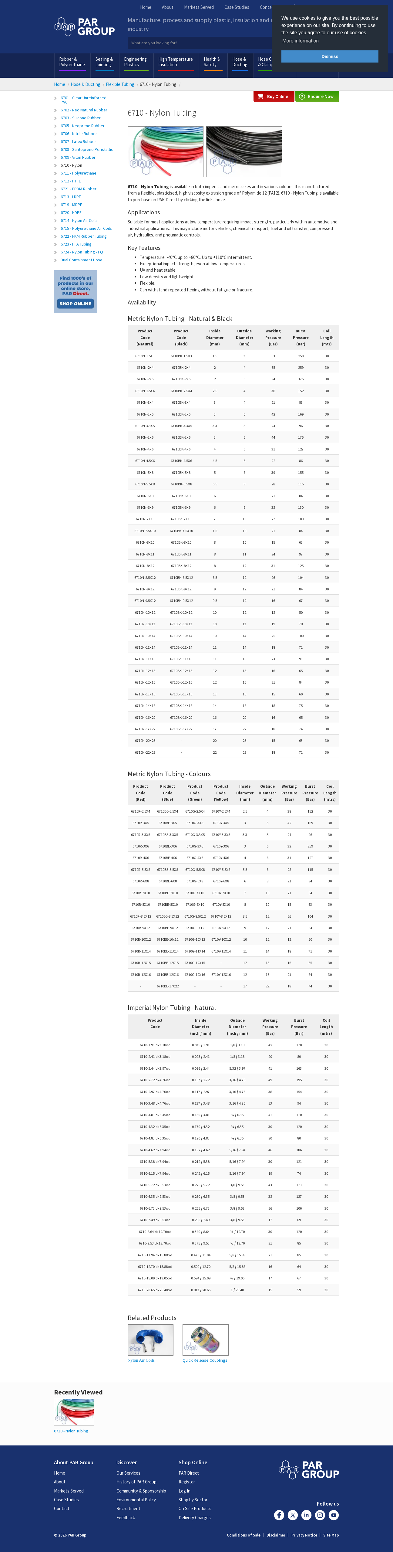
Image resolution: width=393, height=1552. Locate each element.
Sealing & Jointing (104, 61)
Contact (267, 7)
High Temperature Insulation (175, 61)
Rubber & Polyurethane (72, 61)
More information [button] (300, 40)
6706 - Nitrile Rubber (79, 133)
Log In (184, 1491)
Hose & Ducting (239, 61)
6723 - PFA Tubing (76, 244)
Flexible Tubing (120, 84)
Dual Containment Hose (81, 260)
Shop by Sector (193, 1500)
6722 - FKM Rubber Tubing (84, 236)
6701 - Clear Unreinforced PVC (83, 100)
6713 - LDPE (71, 196)
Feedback (125, 1517)
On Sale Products (195, 1508)
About (167, 7)
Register (187, 1482)
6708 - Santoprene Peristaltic (87, 149)
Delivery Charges (195, 1517)
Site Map (331, 1535)
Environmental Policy (136, 1500)
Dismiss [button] (329, 56)
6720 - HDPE (71, 212)
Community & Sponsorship (141, 1491)
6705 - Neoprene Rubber (83, 125)
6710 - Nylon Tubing (71, 1431)
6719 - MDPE (71, 204)
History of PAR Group (136, 1482)
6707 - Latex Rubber (78, 141)
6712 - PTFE (71, 181)
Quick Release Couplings (205, 1360)
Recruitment (128, 1508)
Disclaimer (276, 1535)
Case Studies (236, 7)
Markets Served (199, 7)
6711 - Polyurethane (78, 173)
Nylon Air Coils (141, 1360)
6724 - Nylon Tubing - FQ (82, 252)
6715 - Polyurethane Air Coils (86, 228)
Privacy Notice (304, 1535)
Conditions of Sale (243, 1535)
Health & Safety (212, 61)
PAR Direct (189, 1473)
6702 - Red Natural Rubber (84, 110)
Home (145, 7)
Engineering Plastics (135, 61)
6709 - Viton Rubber (78, 157)
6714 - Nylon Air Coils (79, 220)
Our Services (128, 1473)
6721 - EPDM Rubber (78, 189)
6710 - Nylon (71, 165)
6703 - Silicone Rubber (81, 118)
